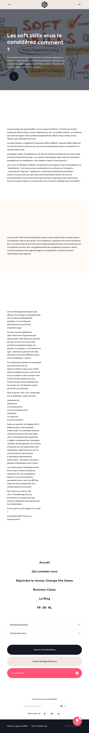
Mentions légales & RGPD (17, 726)
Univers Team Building (44, 650)
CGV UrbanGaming (39, 726)
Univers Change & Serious (44, 661)
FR (39, 608)
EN (44, 608)
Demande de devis (19, 625)
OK (61, 706)
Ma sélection (17, 673)
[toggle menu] (9, 4)
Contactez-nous (18, 633)
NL (50, 608)
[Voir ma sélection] (77, 721)
